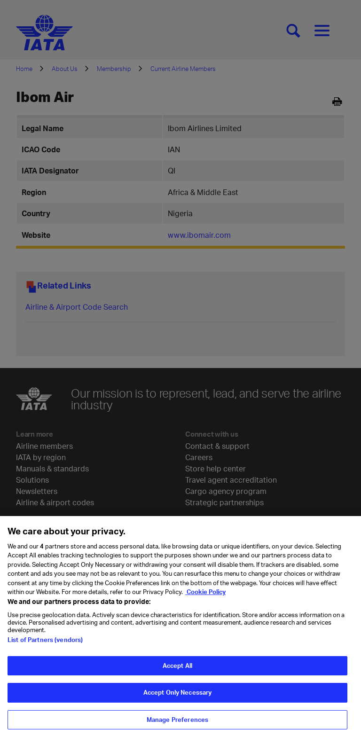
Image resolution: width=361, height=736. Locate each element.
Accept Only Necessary (177, 696)
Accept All (177, 669)
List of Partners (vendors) (45, 644)
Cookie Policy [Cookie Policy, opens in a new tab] (205, 596)
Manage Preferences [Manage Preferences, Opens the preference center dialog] (177, 724)
